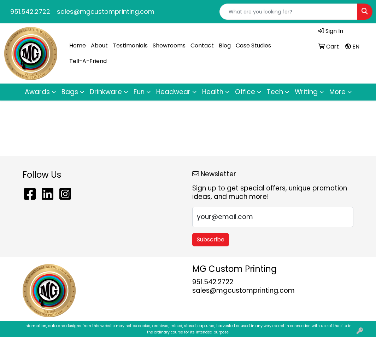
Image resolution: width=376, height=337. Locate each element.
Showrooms (169, 45)
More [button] (337, 92)
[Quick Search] (288, 12)
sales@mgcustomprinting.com (105, 11)
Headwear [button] (173, 92)
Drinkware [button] (106, 92)
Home (77, 45)
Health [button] (212, 92)
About (99, 45)
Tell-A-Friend (88, 61)
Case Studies (253, 45)
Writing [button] (306, 92)
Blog (225, 45)
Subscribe (210, 239)
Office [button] (245, 92)
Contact (202, 45)
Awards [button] (37, 92)
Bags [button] (69, 92)
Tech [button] (275, 92)
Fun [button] (139, 92)
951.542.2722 (30, 11)
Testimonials (130, 45)
